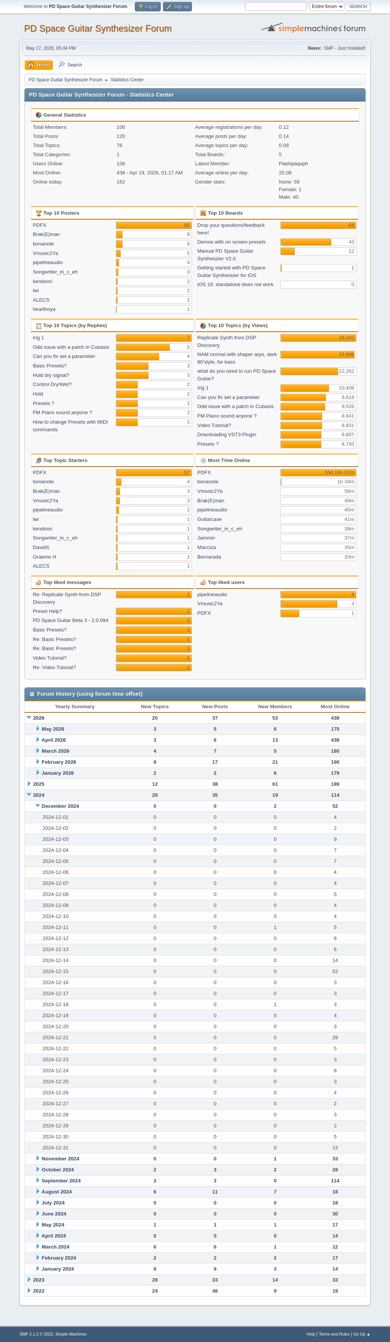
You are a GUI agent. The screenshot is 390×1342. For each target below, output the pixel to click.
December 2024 (60, 806)
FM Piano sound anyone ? (62, 412)
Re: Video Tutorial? (54, 667)
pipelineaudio (48, 262)
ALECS (41, 300)
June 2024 (54, 1214)
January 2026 (58, 773)
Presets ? (43, 403)
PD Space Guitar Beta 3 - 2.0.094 (71, 620)
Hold (38, 394)
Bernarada (209, 557)
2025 (39, 784)
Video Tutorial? (214, 425)
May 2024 (53, 1225)
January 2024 (58, 1269)
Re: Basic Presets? (54, 639)
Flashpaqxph (293, 163)
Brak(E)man (46, 234)
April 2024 (54, 1236)
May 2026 (53, 729)
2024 (39, 795)
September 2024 (61, 1181)
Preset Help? (47, 611)
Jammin (206, 538)
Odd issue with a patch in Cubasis (71, 347)
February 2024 (59, 1258)
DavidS (41, 547)
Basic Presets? (50, 366)
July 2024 (53, 1203)
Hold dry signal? (51, 375)
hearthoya (44, 309)
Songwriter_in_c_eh (55, 272)
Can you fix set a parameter (64, 356)
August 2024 (57, 1192)
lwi (36, 290)
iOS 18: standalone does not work (235, 284)
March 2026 (56, 751)
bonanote (43, 244)
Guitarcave (209, 519)
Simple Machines (71, 1334)
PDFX (39, 225)
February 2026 (59, 762)
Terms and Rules (334, 1334)
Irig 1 (38, 337)
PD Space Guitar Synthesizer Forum (98, 28)
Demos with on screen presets (231, 242)
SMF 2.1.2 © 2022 (36, 1334)
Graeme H (44, 557)
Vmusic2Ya (45, 253)
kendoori (42, 281)
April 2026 (54, 740)
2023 (39, 1280)
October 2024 (58, 1170)
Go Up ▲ (362, 1334)
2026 (39, 718)
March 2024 (56, 1247)
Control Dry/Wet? (52, 384)
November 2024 (61, 1159)
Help (311, 1334)
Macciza (206, 547)
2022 (39, 1291)
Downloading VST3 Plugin (226, 434)
